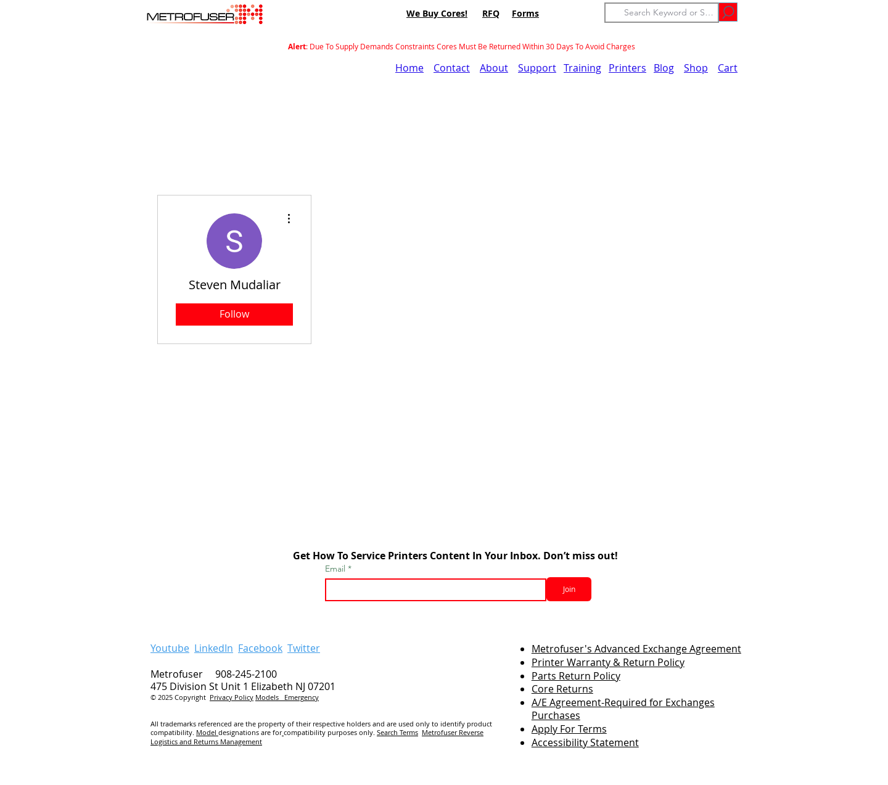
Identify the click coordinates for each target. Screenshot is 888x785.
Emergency (301, 697)
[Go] (728, 12)
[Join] (568, 589)
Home (409, 68)
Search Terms (397, 732)
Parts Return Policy (576, 676)
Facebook (260, 648)
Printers (627, 68)
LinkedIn (213, 648)
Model (207, 732)
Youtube (169, 648)
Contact (452, 68)
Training (582, 68)
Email (336, 568)
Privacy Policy (231, 697)
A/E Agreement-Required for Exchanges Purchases (623, 709)
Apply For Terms (569, 729)
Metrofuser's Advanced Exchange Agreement (636, 649)
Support (537, 68)
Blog (664, 68)
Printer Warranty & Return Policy (608, 662)
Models (269, 697)
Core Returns (562, 689)
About (494, 68)
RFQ (491, 13)
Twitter (303, 648)
